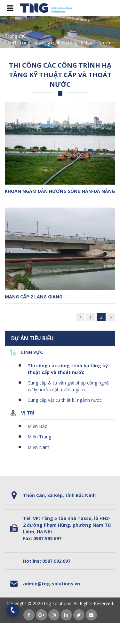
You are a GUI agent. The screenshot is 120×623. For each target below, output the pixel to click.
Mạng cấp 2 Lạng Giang (33, 297)
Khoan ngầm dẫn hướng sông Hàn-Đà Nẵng (60, 191)
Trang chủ (15, 36)
